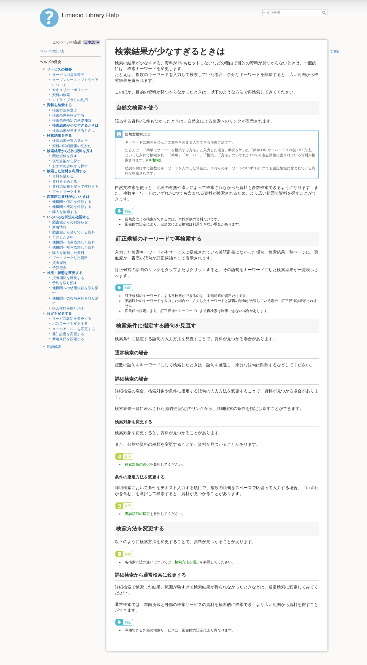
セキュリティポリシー (70, 90)
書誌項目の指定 (137, 514)
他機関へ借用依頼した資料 (73, 242)
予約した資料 (63, 237)
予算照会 (59, 268)
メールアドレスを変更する (73, 329)
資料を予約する (64, 181)
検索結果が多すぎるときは (73, 130)
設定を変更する (59, 313)
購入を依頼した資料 (68, 253)
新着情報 (59, 227)
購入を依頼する (64, 212)
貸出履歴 (59, 263)
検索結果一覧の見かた (70, 141)
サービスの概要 (59, 69)
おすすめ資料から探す (70, 166)
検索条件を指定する (68, 115)
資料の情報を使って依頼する (75, 186)
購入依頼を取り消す (68, 308)
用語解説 (54, 347)
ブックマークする (66, 192)
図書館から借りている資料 (73, 232)
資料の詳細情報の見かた (71, 146)
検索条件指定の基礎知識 (71, 120)
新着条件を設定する (68, 339)
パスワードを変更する (70, 324)
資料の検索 (61, 95)
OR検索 (153, 160)
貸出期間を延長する (68, 278)
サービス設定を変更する (71, 318)
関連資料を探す (64, 156)
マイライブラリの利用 (70, 100)
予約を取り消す (64, 283)
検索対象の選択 (137, 464)
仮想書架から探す (66, 161)
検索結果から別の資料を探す (70, 151)
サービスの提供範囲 (68, 75)
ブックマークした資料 (70, 258)
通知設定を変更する (68, 334)
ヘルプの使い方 (52, 51)
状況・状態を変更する (64, 273)
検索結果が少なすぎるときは (75, 125)
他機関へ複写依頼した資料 (73, 247)
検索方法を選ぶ (64, 110)
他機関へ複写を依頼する (71, 207)
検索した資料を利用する (66, 171)
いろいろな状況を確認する (68, 217)
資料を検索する (59, 105)
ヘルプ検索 (325, 13)
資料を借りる (63, 176)
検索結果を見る (59, 135)
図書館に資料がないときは (68, 197)
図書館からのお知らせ (70, 222)
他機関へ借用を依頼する (71, 202)
